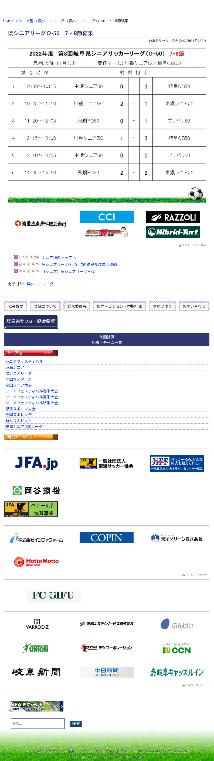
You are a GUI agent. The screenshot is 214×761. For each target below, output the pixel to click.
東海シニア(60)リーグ (24, 426)
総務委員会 (76, 306)
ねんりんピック (18, 420)
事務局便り (162, 306)
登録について (45, 306)
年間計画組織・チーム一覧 (107, 339)
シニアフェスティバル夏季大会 (31, 396)
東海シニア (14, 367)
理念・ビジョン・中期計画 (119, 306)
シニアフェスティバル (24, 361)
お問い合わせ (194, 306)
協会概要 (15, 306)
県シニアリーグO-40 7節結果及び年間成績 (79, 264)
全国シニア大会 (18, 385)
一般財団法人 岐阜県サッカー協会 (85, 8)
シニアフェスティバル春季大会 (31, 391)
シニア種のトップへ (59, 257)
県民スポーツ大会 (20, 408)
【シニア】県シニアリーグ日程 (68, 271)
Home (8, 20)
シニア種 (25, 20)
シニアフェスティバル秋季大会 (31, 402)
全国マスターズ (18, 379)
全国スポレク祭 (18, 414)
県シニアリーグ (51, 20)
